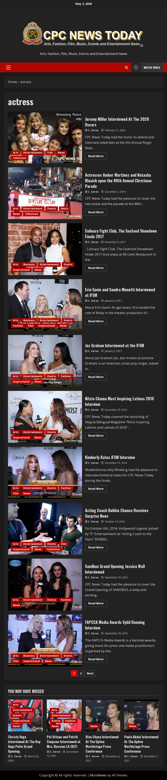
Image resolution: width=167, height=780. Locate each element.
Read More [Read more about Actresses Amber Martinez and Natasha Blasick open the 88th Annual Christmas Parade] (97, 213)
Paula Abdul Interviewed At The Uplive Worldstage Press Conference (141, 743)
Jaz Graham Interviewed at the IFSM (45, 361)
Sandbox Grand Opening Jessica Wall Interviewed (45, 585)
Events (51, 208)
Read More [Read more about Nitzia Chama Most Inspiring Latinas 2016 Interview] (97, 436)
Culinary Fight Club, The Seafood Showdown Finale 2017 (45, 249)
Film (50, 152)
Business (29, 264)
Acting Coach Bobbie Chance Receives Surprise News (45, 529)
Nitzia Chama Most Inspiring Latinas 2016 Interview (45, 417)
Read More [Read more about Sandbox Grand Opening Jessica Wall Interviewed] (97, 604)
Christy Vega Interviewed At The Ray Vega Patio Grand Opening (24, 743)
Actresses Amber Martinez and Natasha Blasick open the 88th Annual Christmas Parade (45, 193)
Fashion (18, 325)
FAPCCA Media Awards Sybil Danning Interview (45, 640)
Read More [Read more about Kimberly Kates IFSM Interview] (97, 489)
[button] (8, 67)
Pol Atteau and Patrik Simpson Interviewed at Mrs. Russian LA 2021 (63, 741)
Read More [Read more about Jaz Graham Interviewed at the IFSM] (97, 377)
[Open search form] (126, 67)
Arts (15, 152)
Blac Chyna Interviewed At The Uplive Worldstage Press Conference (102, 743)
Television (19, 158)
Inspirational (21, 270)
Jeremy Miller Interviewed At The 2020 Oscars (45, 137)
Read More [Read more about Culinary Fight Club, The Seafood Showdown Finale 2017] (97, 268)
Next (90, 673)
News (61, 152)
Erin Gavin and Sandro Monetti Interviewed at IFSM (45, 305)
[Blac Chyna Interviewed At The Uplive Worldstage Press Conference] (103, 715)
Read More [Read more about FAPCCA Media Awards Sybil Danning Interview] (97, 660)
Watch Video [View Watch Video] (145, 67)
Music (64, 208)
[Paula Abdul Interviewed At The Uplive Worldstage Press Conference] (141, 715)
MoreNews (98, 775)
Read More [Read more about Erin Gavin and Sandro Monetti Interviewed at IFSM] (97, 322)
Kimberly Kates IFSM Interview (45, 473)
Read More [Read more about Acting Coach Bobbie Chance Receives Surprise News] (97, 548)
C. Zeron (93, 130)
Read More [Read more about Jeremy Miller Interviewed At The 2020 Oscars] (97, 157)
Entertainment (32, 152)
